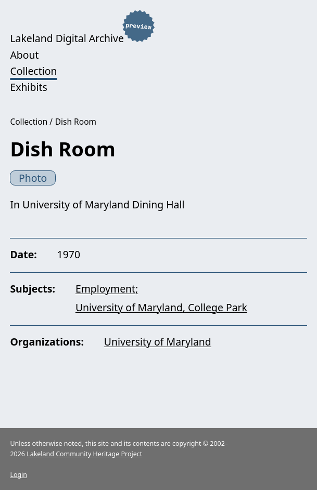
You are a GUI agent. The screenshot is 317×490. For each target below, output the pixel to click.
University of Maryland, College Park (161, 307)
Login (18, 474)
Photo (33, 178)
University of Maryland (157, 342)
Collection (33, 71)
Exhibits (28, 87)
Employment (105, 289)
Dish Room (75, 121)
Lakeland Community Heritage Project (84, 453)
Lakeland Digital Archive (66, 39)
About (24, 55)
